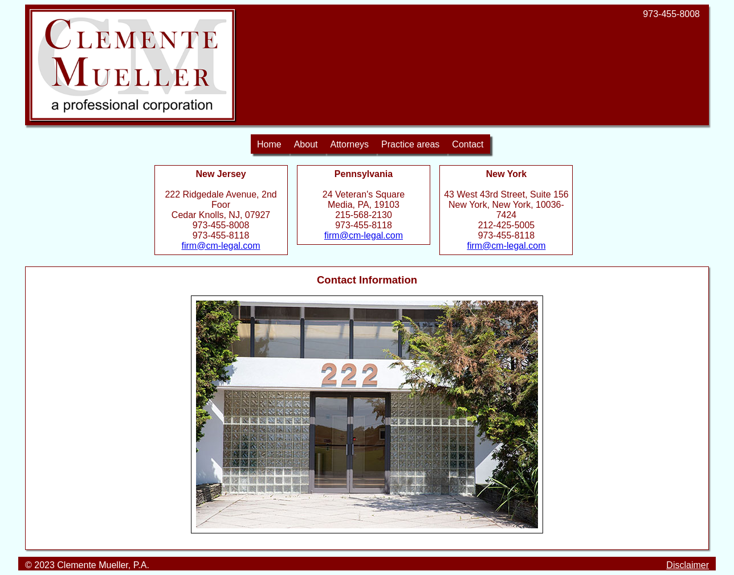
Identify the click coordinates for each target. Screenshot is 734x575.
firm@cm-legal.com (221, 245)
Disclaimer (687, 565)
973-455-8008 (671, 14)
